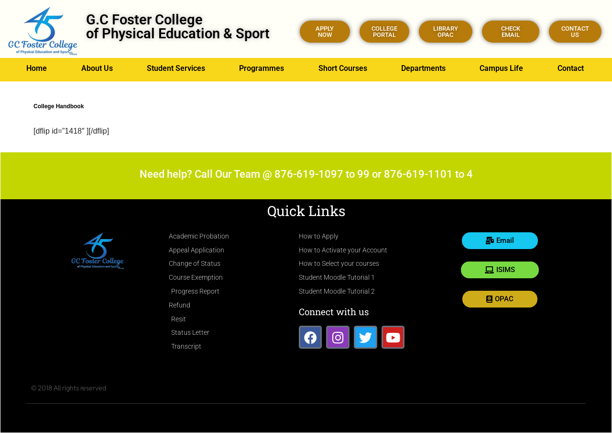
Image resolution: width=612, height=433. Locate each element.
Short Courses (342, 68)
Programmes (261, 68)
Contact (570, 68)
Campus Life (501, 68)
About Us (97, 68)
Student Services (176, 68)
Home (36, 68)
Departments (423, 68)
